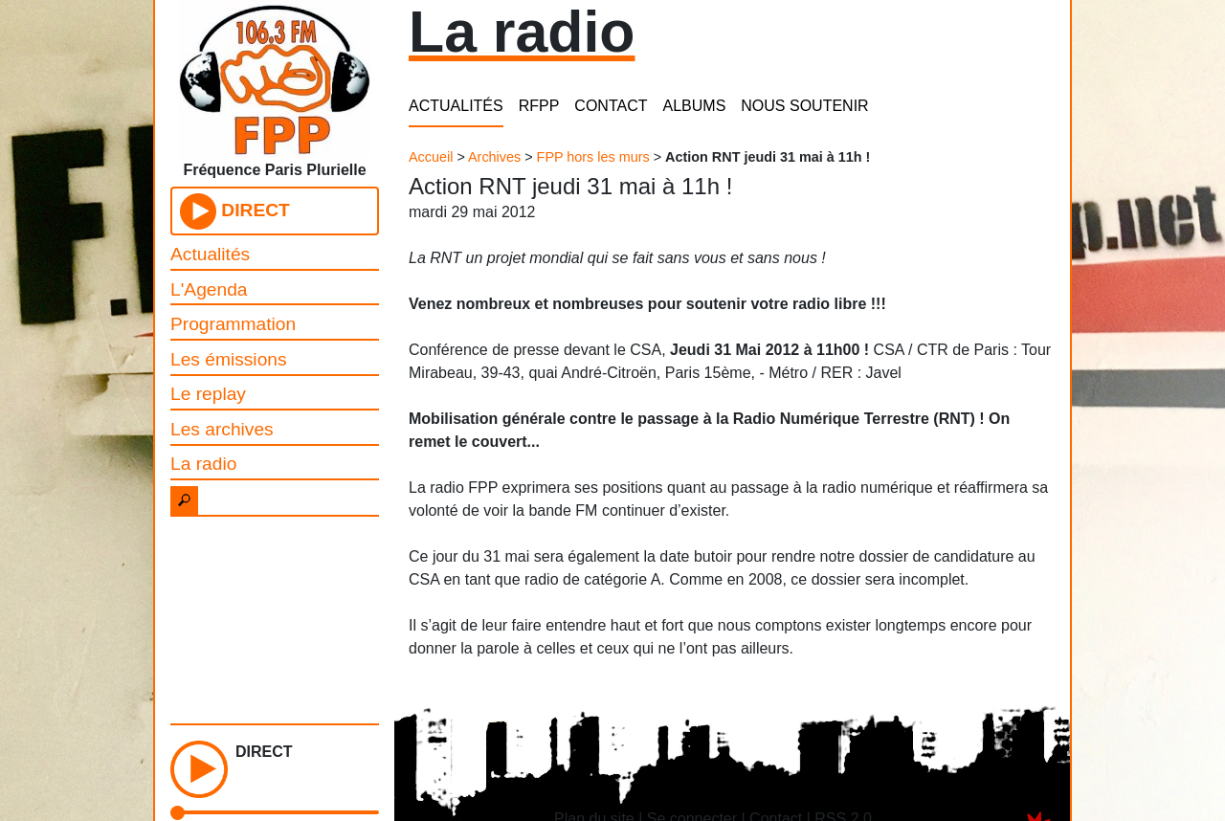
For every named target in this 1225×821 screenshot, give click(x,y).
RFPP (539, 106)
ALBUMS (694, 106)
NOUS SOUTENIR (804, 106)
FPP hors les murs (593, 157)
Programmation (233, 324)
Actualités (210, 254)
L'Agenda (209, 289)
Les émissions (228, 359)
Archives (494, 157)
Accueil (431, 157)
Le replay (208, 394)
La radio (203, 464)
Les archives (222, 429)
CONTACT (610, 106)
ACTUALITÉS (456, 106)
